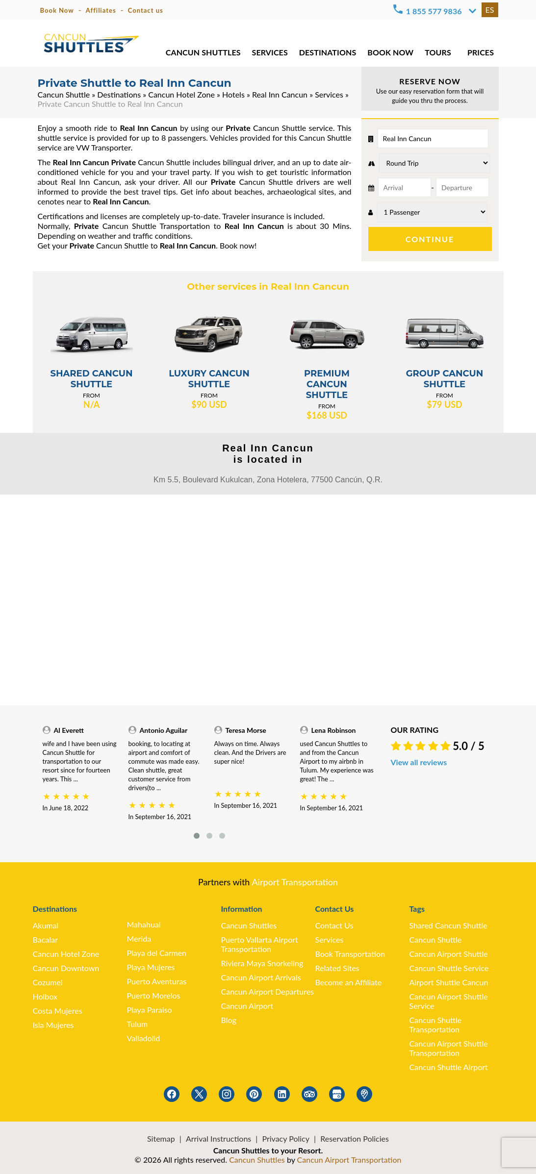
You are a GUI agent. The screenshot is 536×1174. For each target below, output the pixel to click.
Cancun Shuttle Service (449, 968)
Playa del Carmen (157, 952)
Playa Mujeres (151, 967)
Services (329, 94)
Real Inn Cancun (279, 94)
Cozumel (48, 982)
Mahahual (144, 924)
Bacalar (45, 939)
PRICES (480, 53)
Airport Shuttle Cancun (448, 982)
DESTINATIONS (327, 53)
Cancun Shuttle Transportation (435, 1024)
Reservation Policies (354, 1138)
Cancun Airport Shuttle (448, 953)
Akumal (46, 925)
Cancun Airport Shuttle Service (448, 1001)
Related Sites (337, 968)
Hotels (233, 94)
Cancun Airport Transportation (349, 1159)
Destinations (119, 94)
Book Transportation (350, 953)
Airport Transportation (295, 881)
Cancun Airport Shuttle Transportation (448, 1048)
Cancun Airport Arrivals (261, 977)
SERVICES (269, 53)
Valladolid (143, 1038)
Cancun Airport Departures (267, 991)
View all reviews (419, 762)
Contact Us (334, 925)
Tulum (137, 1023)
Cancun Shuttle (64, 94)
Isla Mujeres (53, 1024)
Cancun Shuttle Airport (448, 1067)
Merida (139, 938)
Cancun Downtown (66, 968)
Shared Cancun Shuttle (448, 925)
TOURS (438, 53)
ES (489, 9)
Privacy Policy (285, 1138)
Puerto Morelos (153, 995)
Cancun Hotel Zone (181, 94)
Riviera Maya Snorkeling (262, 963)
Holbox (45, 996)
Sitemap (161, 1138)
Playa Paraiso (149, 1009)
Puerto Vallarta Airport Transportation (259, 944)
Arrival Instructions (218, 1138)
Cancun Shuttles (249, 925)
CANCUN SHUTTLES (203, 53)
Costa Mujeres (57, 1010)
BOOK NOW (390, 53)
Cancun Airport (247, 1005)
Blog (228, 1019)
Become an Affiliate (348, 982)
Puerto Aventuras (157, 981)
